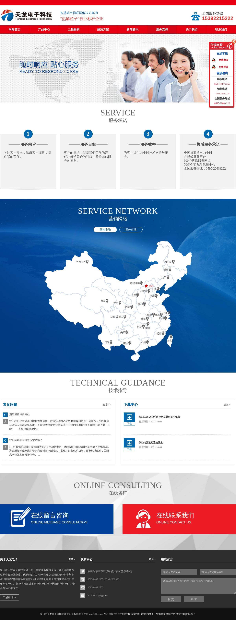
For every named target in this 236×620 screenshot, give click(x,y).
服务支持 (162, 29)
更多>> (107, 404)
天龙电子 (52, 614)
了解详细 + (9, 597)
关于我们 (191, 29)
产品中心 (44, 29)
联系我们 (221, 29)
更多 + (71, 559)
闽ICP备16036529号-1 (142, 614)
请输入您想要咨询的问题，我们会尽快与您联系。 (198, 586)
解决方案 (103, 29)
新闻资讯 (132, 29)
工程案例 (73, 29)
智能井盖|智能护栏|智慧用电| (171, 614)
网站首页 (14, 29)
